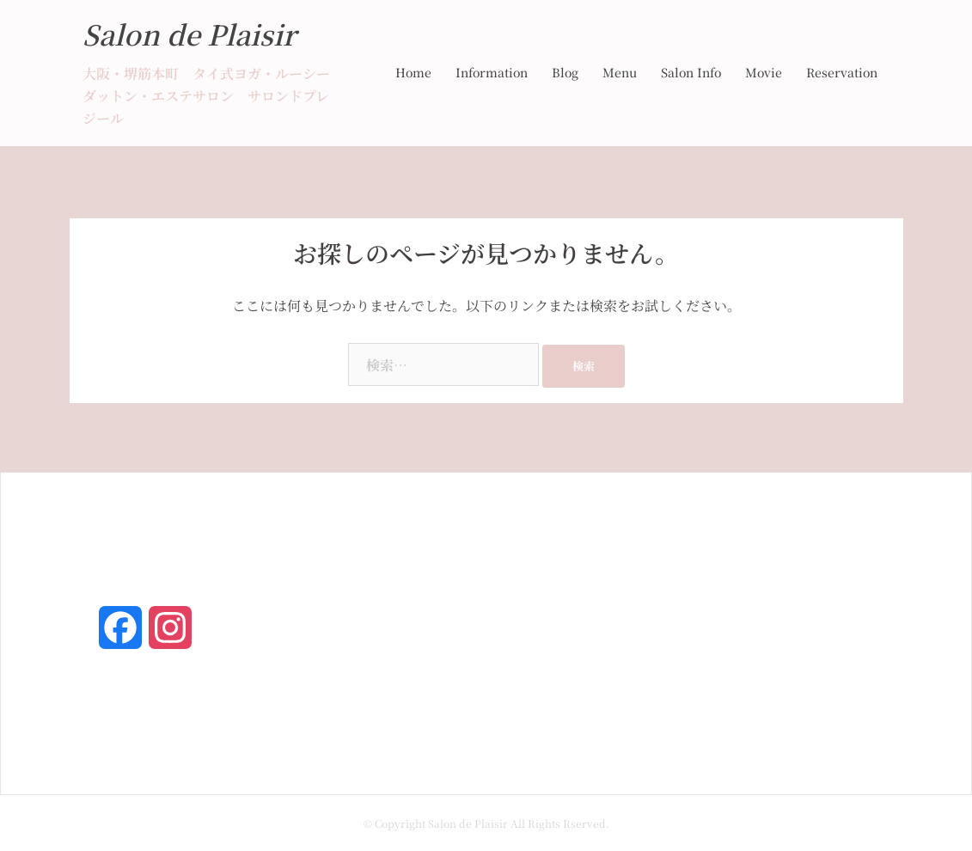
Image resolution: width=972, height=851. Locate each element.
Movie (763, 72)
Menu (619, 72)
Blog (565, 72)
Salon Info (691, 72)
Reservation (841, 72)
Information (491, 72)
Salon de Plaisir (189, 33)
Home (413, 72)
